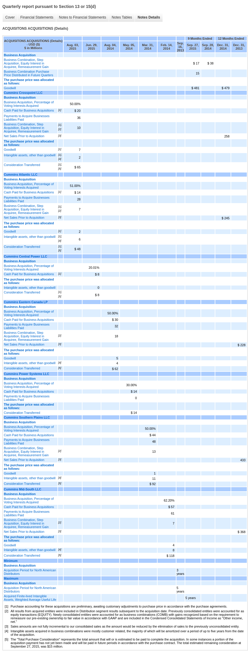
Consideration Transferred (22, 165)
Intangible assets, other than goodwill (29, 155)
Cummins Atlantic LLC (20, 174)
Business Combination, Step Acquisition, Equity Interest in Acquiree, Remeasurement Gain (26, 63)
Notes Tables (122, 17)
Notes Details (149, 17)
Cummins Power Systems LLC (26, 374)
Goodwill (10, 88)
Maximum (11, 578)
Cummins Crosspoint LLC (23, 92)
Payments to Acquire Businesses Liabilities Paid (26, 117)
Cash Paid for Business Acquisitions (29, 110)
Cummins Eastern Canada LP (26, 302)
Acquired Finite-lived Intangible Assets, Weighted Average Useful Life (30, 597)
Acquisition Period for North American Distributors (30, 571)
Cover (10, 17)
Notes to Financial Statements (82, 17)
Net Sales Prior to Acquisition (24, 136)
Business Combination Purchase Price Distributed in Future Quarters (28, 73)
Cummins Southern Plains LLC (27, 417)
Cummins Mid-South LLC (22, 489)
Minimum (11, 561)
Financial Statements (36, 17)
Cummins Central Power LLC (25, 256)
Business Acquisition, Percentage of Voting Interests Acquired (29, 103)
